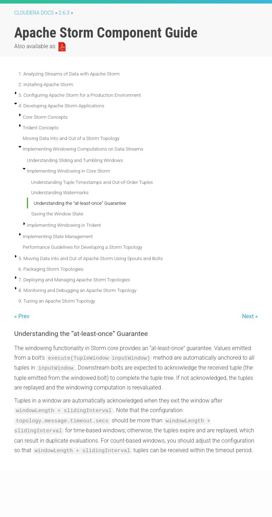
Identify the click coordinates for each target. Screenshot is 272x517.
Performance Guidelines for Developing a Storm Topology (82, 247)
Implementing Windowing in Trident (64, 225)
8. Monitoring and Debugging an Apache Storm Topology (77, 290)
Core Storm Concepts (45, 117)
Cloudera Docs (34, 13)
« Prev (21, 316)
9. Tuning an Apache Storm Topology (56, 301)
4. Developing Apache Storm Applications (61, 105)
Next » (250, 316)
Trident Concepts (40, 127)
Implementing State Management (58, 236)
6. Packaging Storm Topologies (50, 269)
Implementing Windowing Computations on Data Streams (83, 149)
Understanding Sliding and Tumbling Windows (75, 160)
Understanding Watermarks (60, 192)
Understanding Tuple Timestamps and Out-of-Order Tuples (92, 182)
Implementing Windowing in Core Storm (68, 171)
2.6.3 (64, 13)
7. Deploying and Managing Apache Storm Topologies (74, 279)
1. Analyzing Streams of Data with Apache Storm (69, 74)
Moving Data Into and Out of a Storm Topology (71, 138)
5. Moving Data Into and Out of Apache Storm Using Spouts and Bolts (90, 258)
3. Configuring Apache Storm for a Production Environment (79, 95)
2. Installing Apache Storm (45, 84)
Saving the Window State (57, 214)
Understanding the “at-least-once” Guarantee (80, 203)
